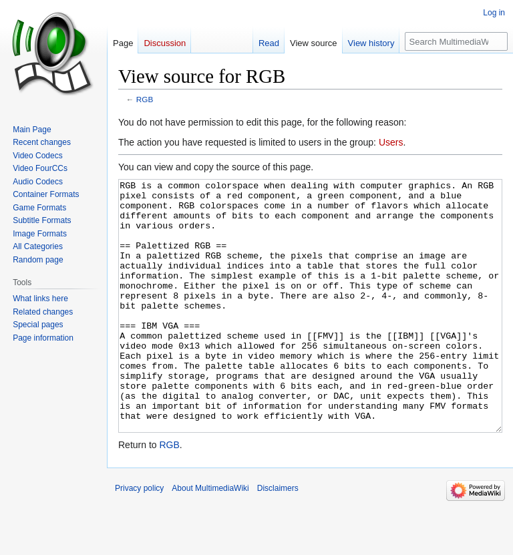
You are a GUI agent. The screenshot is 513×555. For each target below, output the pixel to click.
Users (391, 142)
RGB (144, 99)
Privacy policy (139, 538)
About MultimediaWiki (210, 538)
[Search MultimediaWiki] (456, 41)
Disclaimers (278, 538)
